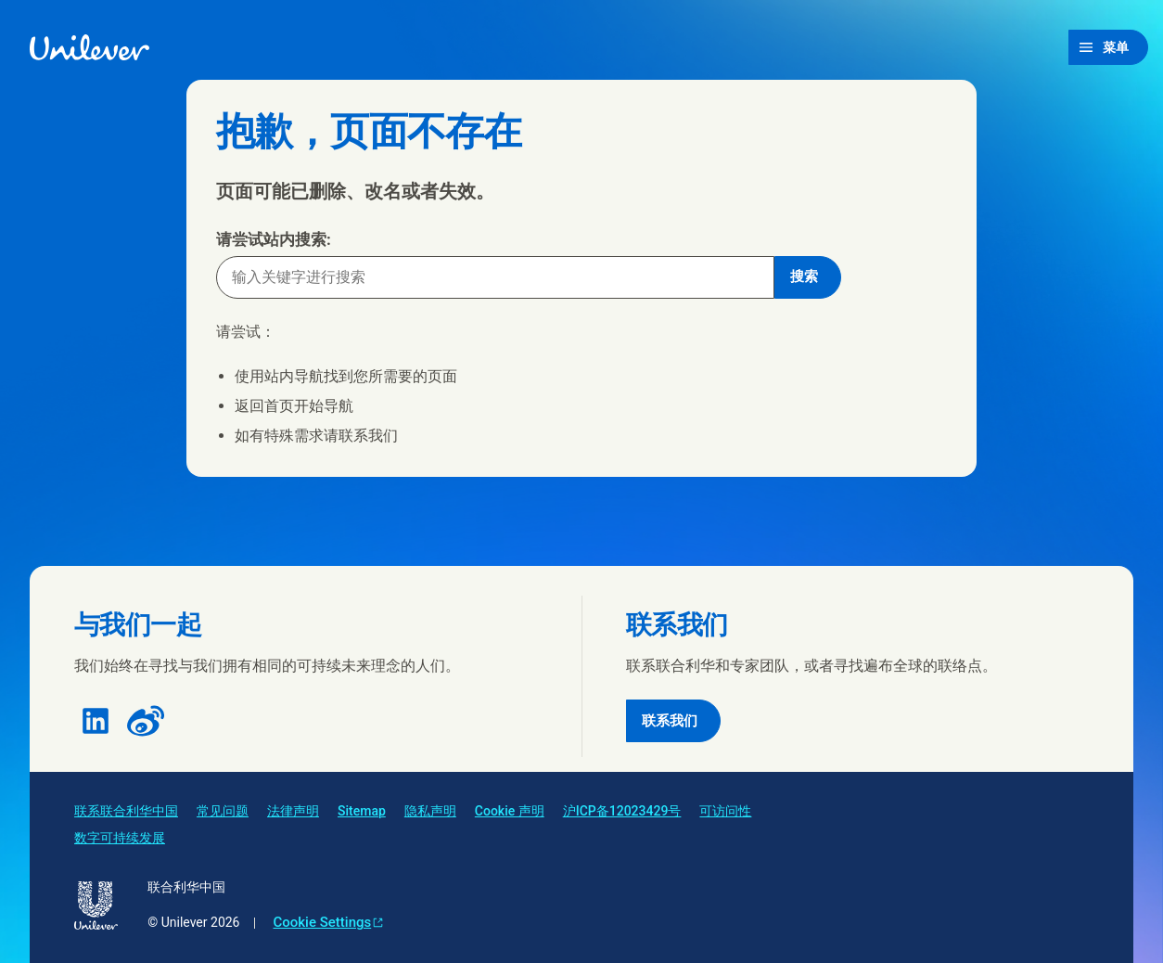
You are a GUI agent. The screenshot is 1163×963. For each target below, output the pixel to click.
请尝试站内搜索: (273, 239)
